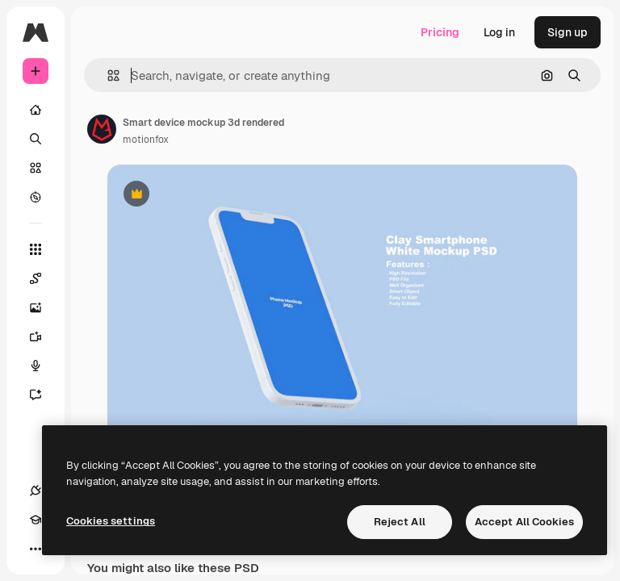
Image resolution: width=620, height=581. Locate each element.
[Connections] (35, 491)
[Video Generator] (44, 336)
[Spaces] (44, 278)
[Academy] (35, 520)
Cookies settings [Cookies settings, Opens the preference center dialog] (110, 521)
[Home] (35, 110)
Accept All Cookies (524, 522)
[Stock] (35, 168)
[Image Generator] (44, 307)
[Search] (35, 139)
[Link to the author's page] (101, 129)
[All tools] (35, 249)
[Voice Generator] (44, 365)
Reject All (399, 522)
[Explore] (35, 197)
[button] (107, 75)
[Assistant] (44, 395)
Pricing (440, 32)
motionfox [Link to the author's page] (146, 139)
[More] (35, 549)
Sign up (567, 32)
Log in (499, 32)
